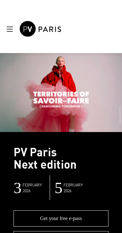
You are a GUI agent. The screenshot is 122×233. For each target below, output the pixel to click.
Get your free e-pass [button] (61, 218)
